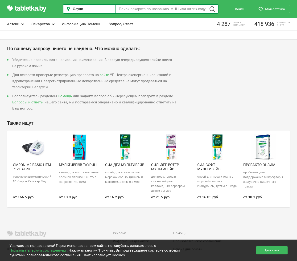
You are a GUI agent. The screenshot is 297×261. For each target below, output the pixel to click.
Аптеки (15, 24)
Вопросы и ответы (28, 102)
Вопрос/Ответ (120, 24)
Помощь (65, 96)
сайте (104, 75)
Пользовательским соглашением (38, 250)
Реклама (120, 233)
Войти (239, 9)
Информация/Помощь (81, 24)
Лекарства (43, 24)
